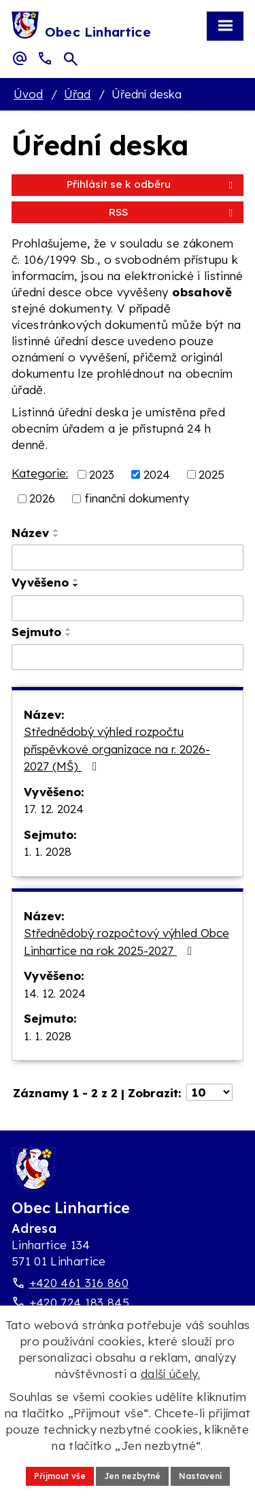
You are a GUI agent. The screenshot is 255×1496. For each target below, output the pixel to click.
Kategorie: (40, 473)
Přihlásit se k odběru (152, 184)
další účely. (170, 1373)
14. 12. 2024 (55, 993)
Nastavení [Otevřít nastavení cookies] (200, 1476)
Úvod (28, 94)
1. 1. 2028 (47, 851)
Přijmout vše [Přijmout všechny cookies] (60, 1476)
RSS (173, 211)
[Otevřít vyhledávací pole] (71, 59)
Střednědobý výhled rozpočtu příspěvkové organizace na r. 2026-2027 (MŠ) (117, 748)
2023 (101, 474)
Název (30, 533)
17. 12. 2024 (54, 809)
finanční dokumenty (136, 498)
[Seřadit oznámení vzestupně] (56, 530)
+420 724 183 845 (79, 1302)
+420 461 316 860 (79, 1283)
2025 (211, 474)
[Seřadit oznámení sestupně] (56, 535)
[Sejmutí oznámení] (127, 657)
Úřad (77, 94)
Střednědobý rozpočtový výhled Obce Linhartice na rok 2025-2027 (126, 942)
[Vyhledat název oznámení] (127, 557)
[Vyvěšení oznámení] (127, 608)
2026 (42, 498)
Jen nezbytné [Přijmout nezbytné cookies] (132, 1476)
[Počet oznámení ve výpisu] (209, 1092)
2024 (156, 474)
